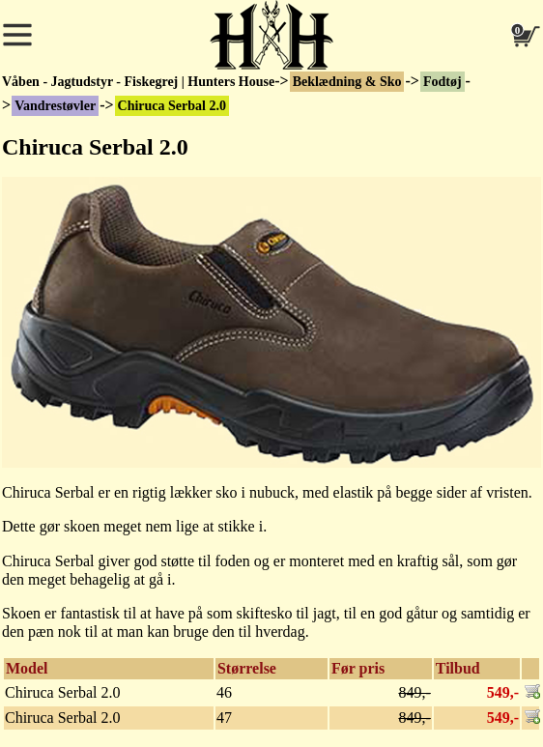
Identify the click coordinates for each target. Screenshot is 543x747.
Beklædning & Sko (347, 81)
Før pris (358, 668)
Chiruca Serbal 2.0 (172, 106)
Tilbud (458, 668)
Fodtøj (442, 81)
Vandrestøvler (55, 106)
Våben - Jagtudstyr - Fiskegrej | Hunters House (138, 81)
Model (27, 668)
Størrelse (246, 668)
